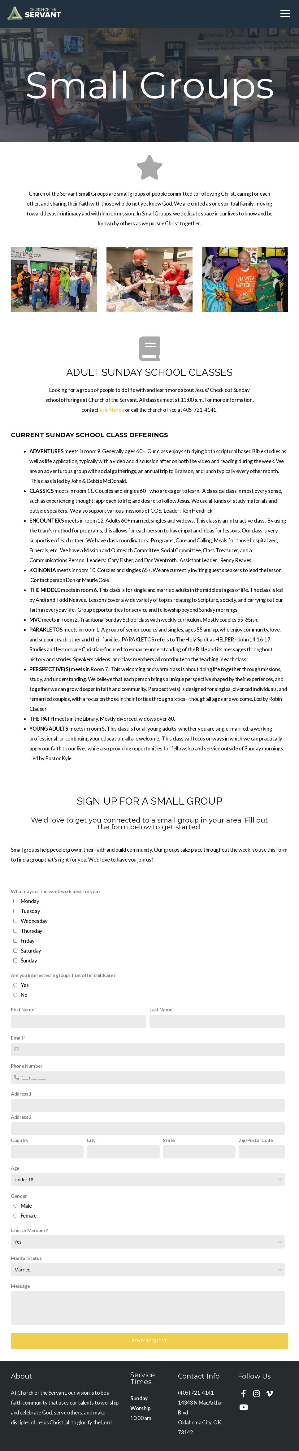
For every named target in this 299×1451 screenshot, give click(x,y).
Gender (19, 1196)
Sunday (29, 960)
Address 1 (21, 1094)
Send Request (149, 1340)
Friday (28, 940)
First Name (22, 1009)
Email (17, 1037)
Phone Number (26, 1066)
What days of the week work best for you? (55, 891)
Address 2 (21, 1117)
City (91, 1140)
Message (20, 1286)
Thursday (31, 931)
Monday (30, 901)
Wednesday (34, 921)
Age (15, 1168)
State (169, 1140)
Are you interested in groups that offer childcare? (63, 975)
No (24, 995)
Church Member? (29, 1230)
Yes (25, 985)
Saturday (31, 950)
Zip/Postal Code (256, 1140)
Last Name (161, 1009)
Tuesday (30, 911)
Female (29, 1215)
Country (19, 1140)
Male (26, 1205)
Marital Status (26, 1258)
